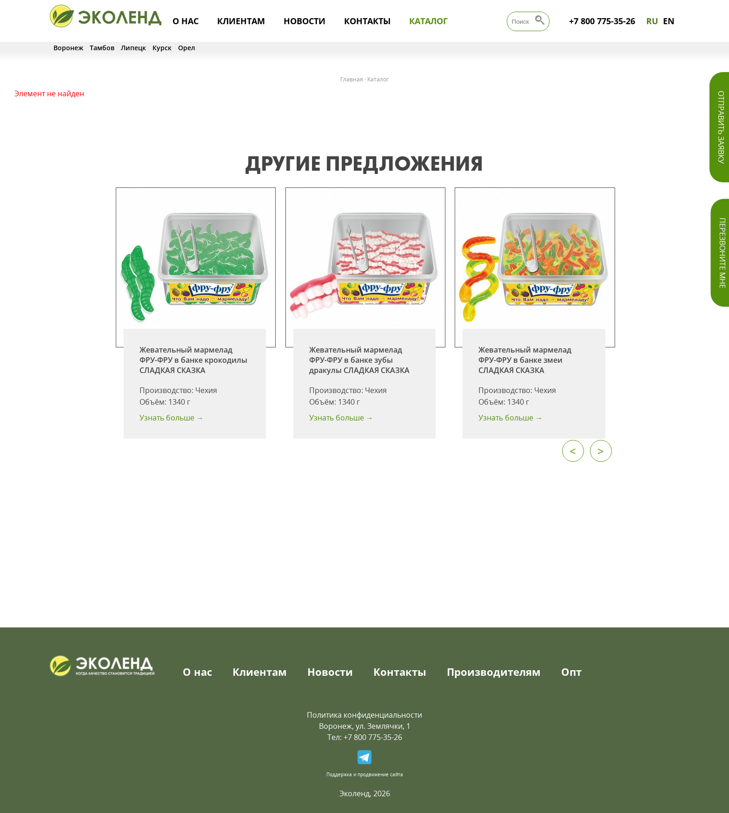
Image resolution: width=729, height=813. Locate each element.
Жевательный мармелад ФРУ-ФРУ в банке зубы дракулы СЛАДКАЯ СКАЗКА (359, 360)
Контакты (367, 21)
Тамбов (102, 47)
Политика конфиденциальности (364, 715)
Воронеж (68, 47)
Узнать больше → (171, 418)
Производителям (494, 672)
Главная (351, 79)
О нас (185, 21)
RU (652, 21)
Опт (571, 672)
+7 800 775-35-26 (602, 21)
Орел (186, 47)
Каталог (428, 21)
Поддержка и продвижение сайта (364, 774)
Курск (162, 47)
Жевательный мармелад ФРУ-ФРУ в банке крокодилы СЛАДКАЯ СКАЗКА (193, 360)
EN (669, 21)
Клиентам (241, 21)
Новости (304, 21)
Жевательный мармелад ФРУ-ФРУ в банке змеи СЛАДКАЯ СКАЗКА (524, 360)
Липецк (133, 47)
